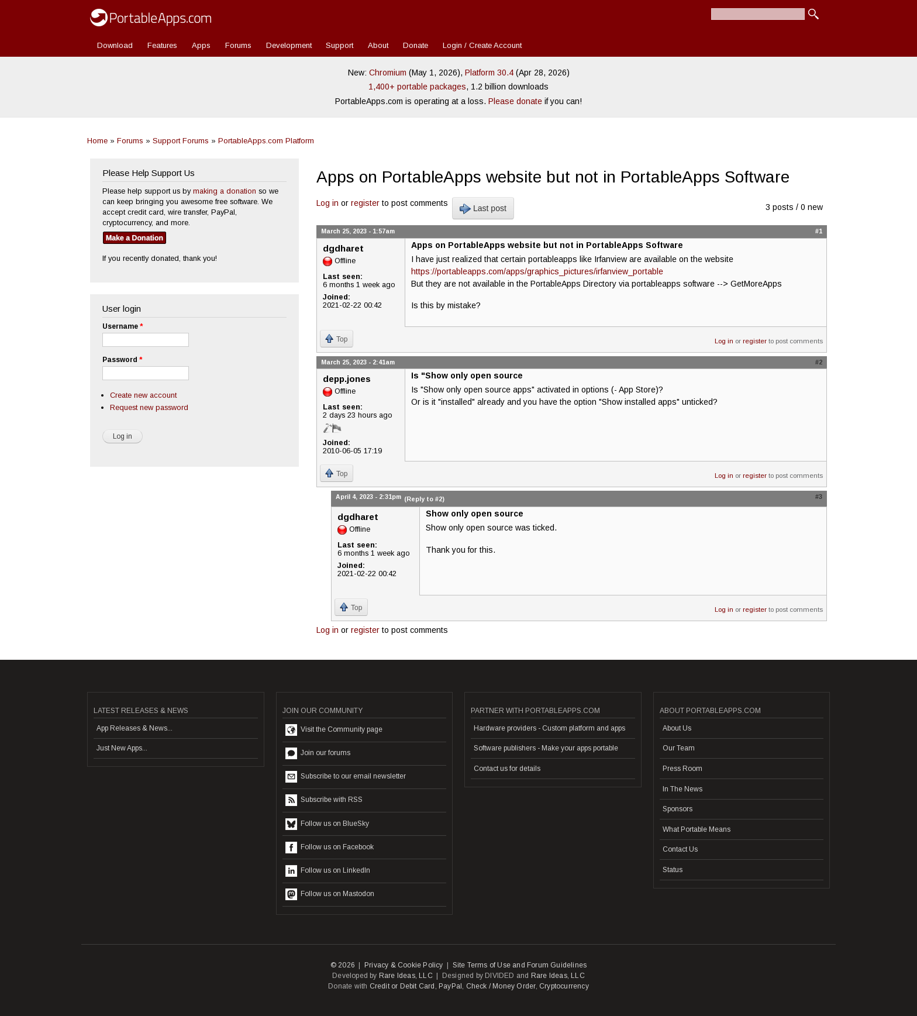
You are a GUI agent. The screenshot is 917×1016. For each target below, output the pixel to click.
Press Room (682, 768)
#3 (818, 496)
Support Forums (181, 140)
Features (162, 45)
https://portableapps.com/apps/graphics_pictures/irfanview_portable (537, 271)
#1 (818, 231)
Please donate (515, 101)
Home (97, 140)
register (365, 203)
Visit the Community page (333, 730)
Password (122, 360)
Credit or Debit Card (402, 986)
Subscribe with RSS (324, 800)
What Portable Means (696, 829)
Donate (415, 45)
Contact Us (680, 849)
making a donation (224, 191)
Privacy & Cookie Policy (403, 965)
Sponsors (677, 809)
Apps (201, 45)
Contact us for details (507, 768)
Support (339, 45)
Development (289, 45)
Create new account (143, 395)
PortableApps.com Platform (266, 140)
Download (115, 45)
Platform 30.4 (489, 72)
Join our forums (317, 753)
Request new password (149, 407)
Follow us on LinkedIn (327, 871)
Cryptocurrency (564, 986)
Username (122, 326)
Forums (238, 45)
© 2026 (342, 965)
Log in (327, 203)
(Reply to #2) (424, 498)
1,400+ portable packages (417, 86)
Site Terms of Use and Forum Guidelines (520, 965)
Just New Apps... (121, 748)
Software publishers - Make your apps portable (546, 748)
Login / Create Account (482, 45)
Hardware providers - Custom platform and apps (549, 728)
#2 (818, 362)
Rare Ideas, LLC (406, 976)
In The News (682, 789)
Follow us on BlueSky (327, 824)
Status (672, 870)
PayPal (450, 986)
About (378, 45)
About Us (677, 728)
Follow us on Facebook (329, 847)
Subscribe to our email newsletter (345, 777)
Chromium (387, 72)
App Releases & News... (134, 728)
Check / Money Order (501, 986)
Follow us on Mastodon (329, 894)
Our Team (679, 748)
